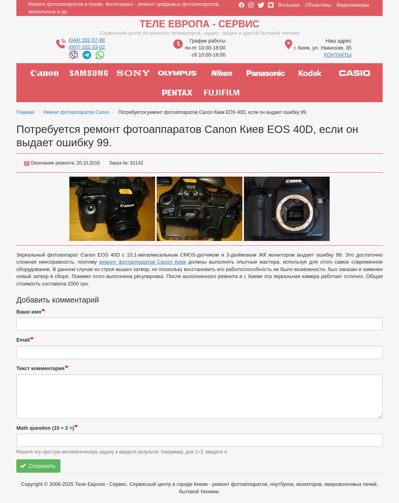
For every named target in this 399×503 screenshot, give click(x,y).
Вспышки (289, 5)
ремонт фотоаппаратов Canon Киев (142, 262)
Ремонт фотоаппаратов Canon (76, 112)
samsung (88, 73)
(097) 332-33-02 (87, 47)
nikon (221, 73)
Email (23, 340)
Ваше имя (28, 312)
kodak (310, 73)
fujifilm (221, 92)
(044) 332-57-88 (87, 40)
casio (354, 73)
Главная (25, 112)
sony (133, 73)
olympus (177, 73)
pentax (177, 92)
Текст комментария (40, 368)
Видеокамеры (353, 5)
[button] (112, 209)
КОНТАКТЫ (337, 55)
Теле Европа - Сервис (199, 23)
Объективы (318, 5)
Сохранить (38, 466)
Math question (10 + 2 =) (45, 428)
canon (44, 73)
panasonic (265, 73)
